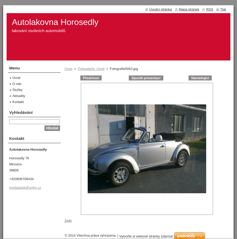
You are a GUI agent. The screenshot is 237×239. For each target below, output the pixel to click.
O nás (16, 84)
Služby (17, 90)
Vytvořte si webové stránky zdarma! (146, 236)
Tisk (223, 9)
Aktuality (18, 96)
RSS (209, 9)
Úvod (68, 69)
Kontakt (18, 102)
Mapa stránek (189, 9)
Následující (200, 78)
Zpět (68, 221)
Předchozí (91, 78)
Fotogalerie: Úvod (91, 69)
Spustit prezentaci (145, 78)
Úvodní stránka (160, 9)
